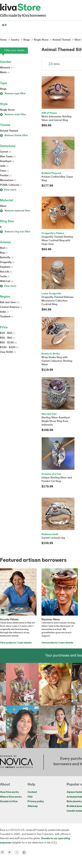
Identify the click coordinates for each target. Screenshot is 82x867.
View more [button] (8, 190)
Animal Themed (9, 131)
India (4, 312)
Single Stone (7, 110)
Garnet (5, 152)
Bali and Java (10, 302)
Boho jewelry (74, 801)
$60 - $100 (8, 342)
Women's (7, 67)
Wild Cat (6, 281)
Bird (4, 248)
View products (8, 643)
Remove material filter (15, 211)
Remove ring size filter (15, 231)
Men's (5, 72)
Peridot (5, 175)
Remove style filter (13, 114)
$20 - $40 (7, 333)
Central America (11, 307)
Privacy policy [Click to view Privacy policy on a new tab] (36, 801)
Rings (3, 89)
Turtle (5, 276)
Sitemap (33, 806)
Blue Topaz (8, 156)
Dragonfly (7, 262)
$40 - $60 (7, 338)
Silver (3, 206)
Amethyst (7, 161)
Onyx (4, 171)
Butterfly (6, 257)
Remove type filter (13, 93)
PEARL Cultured (11, 185)
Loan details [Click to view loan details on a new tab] (25, 643)
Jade (4, 166)
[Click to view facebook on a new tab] (25, 852)
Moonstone (8, 180)
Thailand (6, 316)
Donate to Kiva (9, 801)
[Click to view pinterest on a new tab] (3, 852)
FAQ (30, 797)
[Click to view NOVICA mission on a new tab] (16, 762)
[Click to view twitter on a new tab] (10, 852)
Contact (32, 792)
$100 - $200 (9, 347)
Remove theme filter (14, 135)
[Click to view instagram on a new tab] (18, 852)
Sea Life (6, 272)
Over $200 (8, 352)
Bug (4, 253)
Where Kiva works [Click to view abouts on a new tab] (11, 797)
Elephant (6, 267)
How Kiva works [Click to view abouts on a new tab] (9, 792)
